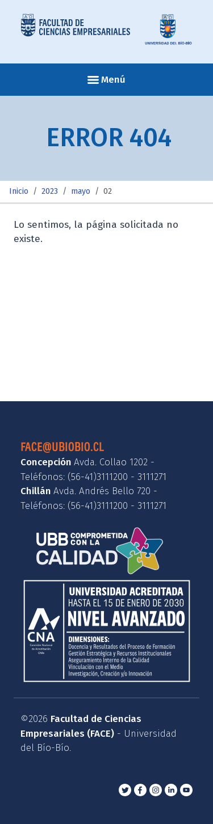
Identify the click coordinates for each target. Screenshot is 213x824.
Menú (106, 80)
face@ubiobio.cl (62, 446)
